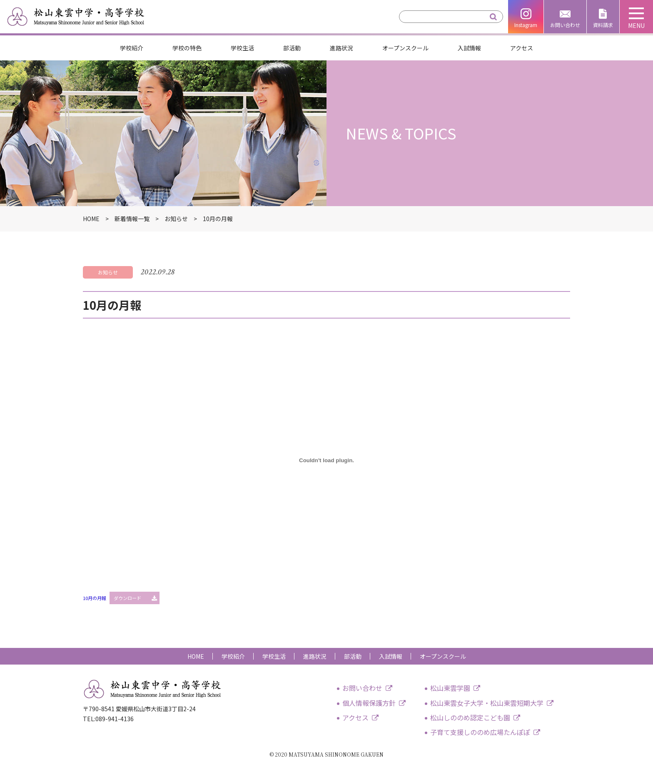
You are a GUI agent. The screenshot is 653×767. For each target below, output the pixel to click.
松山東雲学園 (450, 688)
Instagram (525, 24)
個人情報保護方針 (369, 703)
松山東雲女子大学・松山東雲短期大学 (486, 703)
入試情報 (469, 48)
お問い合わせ (565, 24)
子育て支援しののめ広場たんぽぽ (480, 732)
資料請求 (603, 24)
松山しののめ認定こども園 (470, 717)
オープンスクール (405, 48)
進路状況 (341, 48)
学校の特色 (187, 48)
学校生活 (242, 48)
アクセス (521, 48)
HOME (195, 656)
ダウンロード (127, 598)
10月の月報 (94, 598)
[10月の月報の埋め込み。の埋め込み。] (326, 460)
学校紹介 (131, 48)
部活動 (292, 48)
